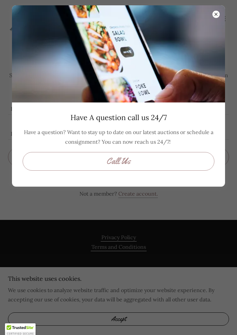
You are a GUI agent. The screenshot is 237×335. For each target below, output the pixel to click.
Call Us (118, 161)
